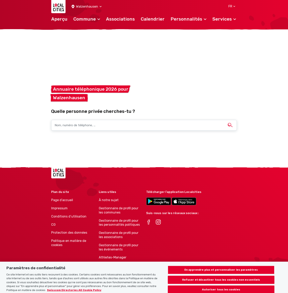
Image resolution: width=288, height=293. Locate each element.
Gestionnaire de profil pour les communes (118, 210)
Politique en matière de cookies (68, 243)
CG (53, 224)
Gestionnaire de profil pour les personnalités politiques (119, 223)
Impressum (59, 208)
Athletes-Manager (112, 257)
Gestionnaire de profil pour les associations (118, 235)
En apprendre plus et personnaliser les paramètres (221, 272)
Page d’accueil (62, 200)
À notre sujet (109, 200)
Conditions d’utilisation (68, 216)
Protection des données (69, 232)
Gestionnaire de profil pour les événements (118, 247)
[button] (87, 7)
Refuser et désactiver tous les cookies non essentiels (221, 282)
